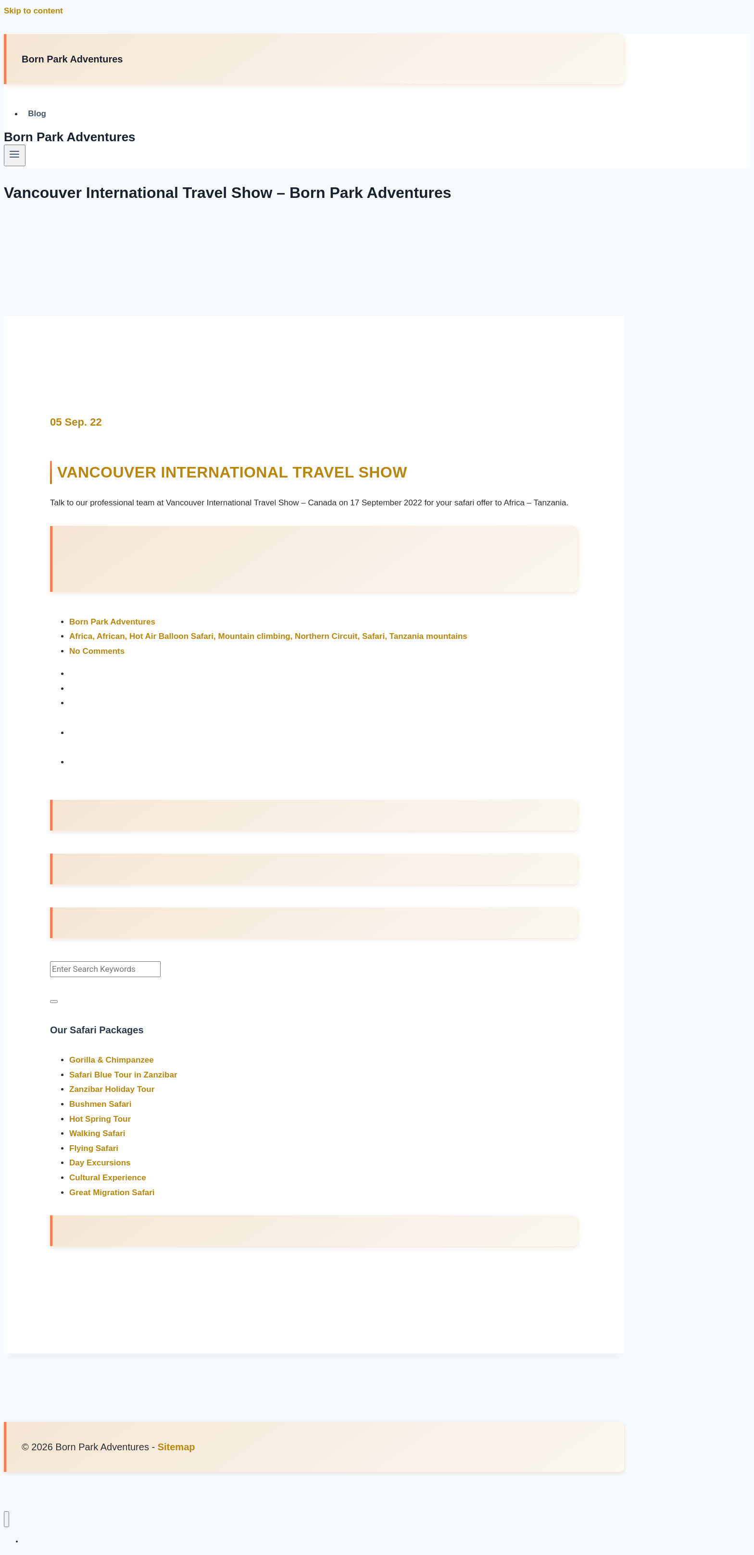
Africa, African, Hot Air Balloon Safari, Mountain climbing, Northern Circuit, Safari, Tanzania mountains (268, 635)
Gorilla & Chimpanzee (111, 1059)
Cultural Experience (107, 1177)
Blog (37, 114)
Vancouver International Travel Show (232, 472)
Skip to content (33, 10)
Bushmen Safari (100, 1103)
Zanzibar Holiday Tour (111, 1088)
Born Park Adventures (112, 621)
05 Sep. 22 (76, 422)
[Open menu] (14, 155)
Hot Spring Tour (100, 1118)
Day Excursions (100, 1162)
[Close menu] (6, 1519)
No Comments (97, 650)
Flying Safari (93, 1147)
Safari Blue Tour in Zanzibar (123, 1074)
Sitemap (176, 1446)
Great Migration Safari (112, 1192)
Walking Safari (97, 1133)
